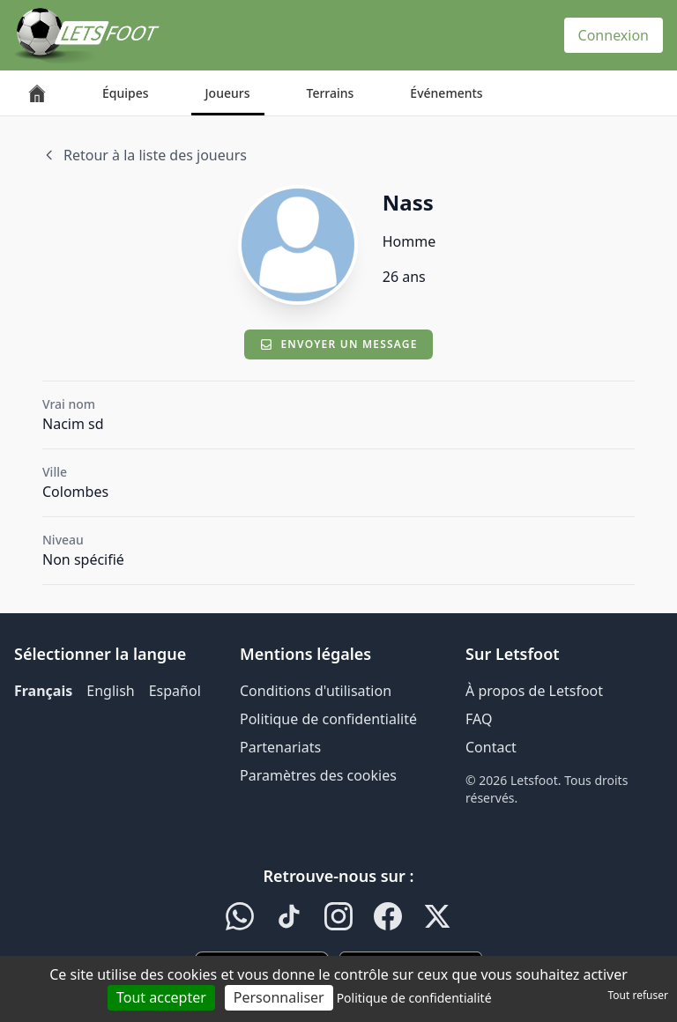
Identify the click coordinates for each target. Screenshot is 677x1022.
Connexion (613, 35)
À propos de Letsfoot (534, 690)
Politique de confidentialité (328, 719)
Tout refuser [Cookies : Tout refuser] (638, 995)
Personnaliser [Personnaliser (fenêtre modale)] (279, 997)
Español (175, 690)
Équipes (125, 93)
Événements (446, 93)
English (110, 690)
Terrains (330, 93)
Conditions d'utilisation (315, 690)
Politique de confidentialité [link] (414, 997)
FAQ (478, 719)
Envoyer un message (338, 344)
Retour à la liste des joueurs (144, 155)
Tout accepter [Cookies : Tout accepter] (161, 997)
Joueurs (227, 93)
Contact (491, 747)
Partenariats (280, 747)
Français (43, 690)
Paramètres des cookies (318, 775)
